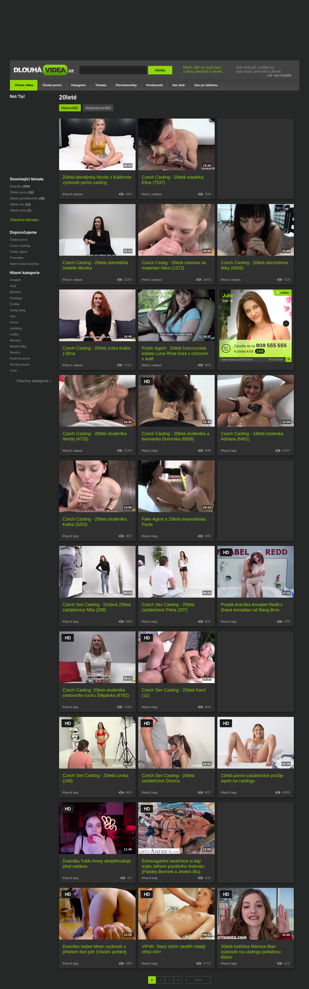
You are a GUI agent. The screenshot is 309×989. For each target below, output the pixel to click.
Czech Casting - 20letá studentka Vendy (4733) (95, 436)
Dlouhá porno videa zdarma (45, 73)
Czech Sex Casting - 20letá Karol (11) (174, 693)
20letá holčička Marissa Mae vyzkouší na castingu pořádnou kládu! (251, 952)
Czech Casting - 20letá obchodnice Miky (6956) (254, 265)
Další (198, 980)
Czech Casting (20, 245)
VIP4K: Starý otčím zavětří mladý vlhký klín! (174, 949)
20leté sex (17, 204)
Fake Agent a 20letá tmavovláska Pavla (174, 522)
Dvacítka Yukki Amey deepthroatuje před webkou (97, 864)
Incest (14, 322)
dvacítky (16, 186)
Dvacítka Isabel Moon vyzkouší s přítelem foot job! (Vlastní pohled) (95, 949)
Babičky (15, 292)
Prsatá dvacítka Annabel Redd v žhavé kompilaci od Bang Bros (252, 607)
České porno (19, 239)
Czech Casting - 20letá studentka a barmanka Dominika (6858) (175, 436)
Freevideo (17, 258)
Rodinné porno (20, 358)
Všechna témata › (25, 220)
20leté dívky (18, 210)
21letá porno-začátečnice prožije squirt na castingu (252, 778)
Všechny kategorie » (33, 381)
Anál (13, 286)
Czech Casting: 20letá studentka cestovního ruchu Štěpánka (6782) (96, 693)
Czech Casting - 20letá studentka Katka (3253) (95, 522)
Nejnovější (70, 108)
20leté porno (18, 192)
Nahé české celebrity (24, 264)
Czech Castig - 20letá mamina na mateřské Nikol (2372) (174, 265)
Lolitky (14, 334)
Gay (13, 316)
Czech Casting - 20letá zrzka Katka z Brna (96, 351)
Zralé (13, 370)
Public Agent (18, 252)
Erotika (15, 304)
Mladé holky (18, 346)
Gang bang (17, 310)
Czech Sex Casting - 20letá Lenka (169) (95, 778)
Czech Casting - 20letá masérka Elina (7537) (173, 180)
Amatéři (15, 280)
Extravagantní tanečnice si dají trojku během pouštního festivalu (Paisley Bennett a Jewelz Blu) (173, 866)
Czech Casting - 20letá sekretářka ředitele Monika (95, 265)
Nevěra (15, 352)
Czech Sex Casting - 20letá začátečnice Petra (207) (168, 607)
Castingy (16, 298)
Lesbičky (16, 328)
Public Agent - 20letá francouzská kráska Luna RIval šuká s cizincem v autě (175, 353)
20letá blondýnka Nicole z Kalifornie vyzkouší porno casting (97, 180)
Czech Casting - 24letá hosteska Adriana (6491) (252, 436)
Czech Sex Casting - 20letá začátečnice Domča (168, 778)
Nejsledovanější (98, 108)
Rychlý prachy (20, 364)
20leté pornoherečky (24, 198)
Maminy (15, 340)
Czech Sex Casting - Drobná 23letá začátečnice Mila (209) (97, 607)
